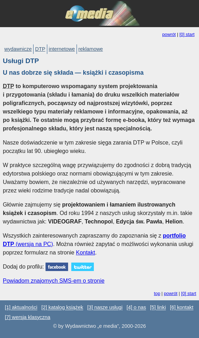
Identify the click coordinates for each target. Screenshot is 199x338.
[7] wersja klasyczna (27, 317)
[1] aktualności (21, 308)
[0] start (187, 34)
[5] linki (158, 308)
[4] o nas (136, 308)
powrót (169, 34)
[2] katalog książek (62, 308)
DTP (40, 49)
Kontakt (85, 253)
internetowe (62, 49)
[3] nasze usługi (104, 308)
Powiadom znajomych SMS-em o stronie (53, 281)
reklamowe (90, 49)
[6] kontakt (181, 308)
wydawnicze (18, 49)
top (157, 293)
